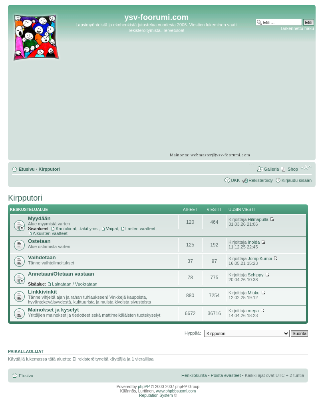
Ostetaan (39, 241)
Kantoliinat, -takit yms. (77, 228)
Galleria (271, 169)
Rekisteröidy (260, 180)
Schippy (255, 274)
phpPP (144, 386)
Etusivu (27, 169)
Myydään (39, 218)
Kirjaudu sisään (297, 180)
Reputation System (156, 395)
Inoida (254, 242)
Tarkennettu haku (297, 28)
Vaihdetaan (42, 257)
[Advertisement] (283, 56)
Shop (293, 169)
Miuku (253, 292)
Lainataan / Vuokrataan (74, 284)
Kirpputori (49, 169)
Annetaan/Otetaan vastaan (61, 274)
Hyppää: (193, 333)
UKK (235, 180)
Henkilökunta (194, 375)
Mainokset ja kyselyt (53, 310)
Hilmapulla (258, 219)
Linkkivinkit (42, 292)
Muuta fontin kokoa (306, 167)
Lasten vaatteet (140, 228)
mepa (253, 310)
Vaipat (112, 228)
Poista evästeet (226, 375)
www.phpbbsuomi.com (176, 391)
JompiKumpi (260, 258)
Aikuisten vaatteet (50, 233)
